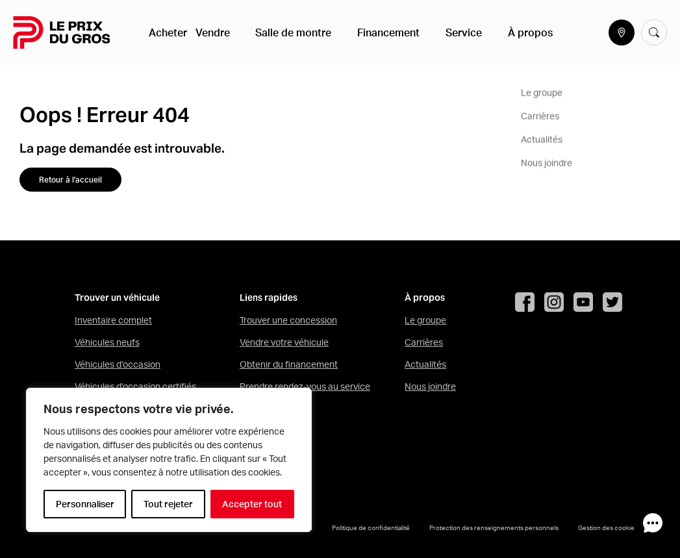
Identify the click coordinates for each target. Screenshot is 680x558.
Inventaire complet (113, 320)
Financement (377, 32)
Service (442, 32)
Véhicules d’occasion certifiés (135, 386)
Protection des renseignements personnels (494, 527)
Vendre (222, 32)
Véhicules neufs (107, 342)
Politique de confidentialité (371, 527)
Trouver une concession (288, 320)
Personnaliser (85, 504)
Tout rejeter (168, 504)
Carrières (424, 342)
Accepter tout (252, 504)
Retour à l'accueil (70, 179)
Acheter (170, 32)
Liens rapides (268, 297)
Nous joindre (430, 386)
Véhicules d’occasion (117, 364)
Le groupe (425, 320)
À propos (498, 32)
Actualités (425, 364)
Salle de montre (293, 32)
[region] (169, 460)
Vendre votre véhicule (284, 342)
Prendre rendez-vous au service (305, 386)
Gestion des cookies (608, 527)
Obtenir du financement (289, 364)
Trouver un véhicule (117, 297)
